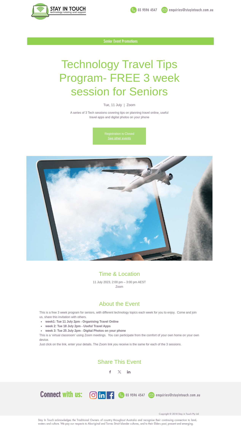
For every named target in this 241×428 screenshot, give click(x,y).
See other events (119, 138)
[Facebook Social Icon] (110, 395)
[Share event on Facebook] (110, 371)
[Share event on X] (119, 371)
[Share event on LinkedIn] (129, 371)
